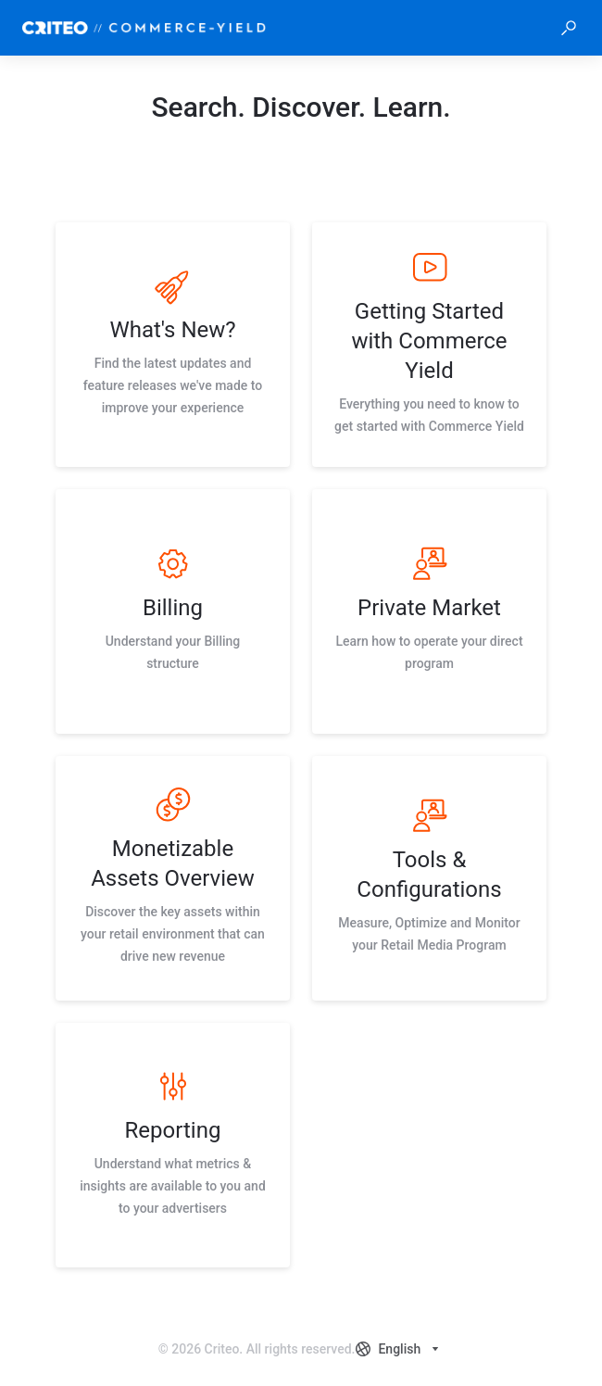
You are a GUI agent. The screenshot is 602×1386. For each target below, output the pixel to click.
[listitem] (173, 344)
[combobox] (399, 1349)
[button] (569, 28)
